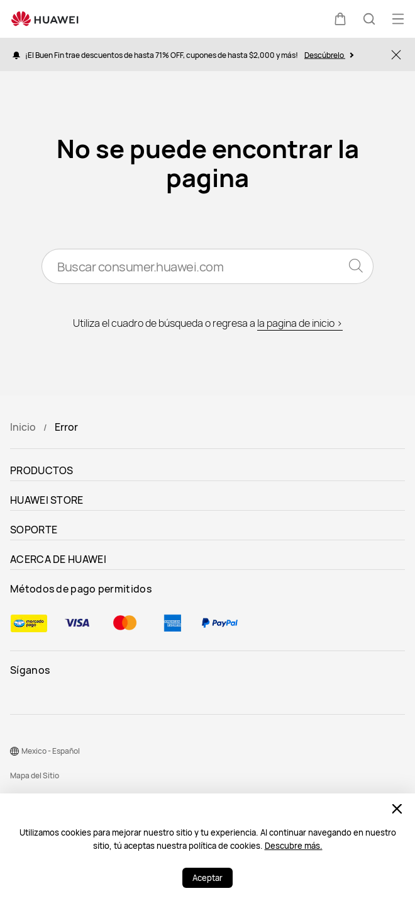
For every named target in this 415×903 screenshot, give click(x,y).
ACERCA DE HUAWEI (58, 559)
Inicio (23, 427)
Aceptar (207, 877)
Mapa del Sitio (34, 775)
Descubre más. (294, 845)
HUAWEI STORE (47, 500)
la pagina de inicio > (300, 323)
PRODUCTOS (42, 470)
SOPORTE (33, 529)
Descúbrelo (328, 54)
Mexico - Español (50, 751)
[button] (340, 19)
